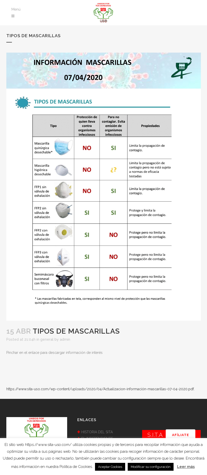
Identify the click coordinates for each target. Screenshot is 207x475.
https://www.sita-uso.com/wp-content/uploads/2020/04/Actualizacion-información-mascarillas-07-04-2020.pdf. (100, 389)
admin (65, 339)
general (46, 339)
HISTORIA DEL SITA (97, 432)
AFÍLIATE (180, 435)
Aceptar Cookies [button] (110, 467)
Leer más (186, 466)
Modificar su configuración (151, 467)
